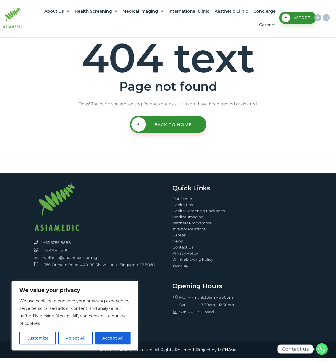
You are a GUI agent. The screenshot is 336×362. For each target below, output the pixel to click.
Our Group (182, 202)
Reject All (75, 338)
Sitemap (180, 269)
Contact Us (182, 251)
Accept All (112, 338)
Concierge (264, 12)
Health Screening (96, 12)
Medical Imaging (142, 12)
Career (179, 238)
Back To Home (161, 128)
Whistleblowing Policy (192, 263)
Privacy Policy (185, 257)
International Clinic (189, 12)
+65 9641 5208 (56, 253)
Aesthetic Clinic (231, 12)
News (177, 244)
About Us (56, 12)
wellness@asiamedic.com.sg (70, 261)
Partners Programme (192, 226)
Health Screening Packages (198, 214)
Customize (38, 338)
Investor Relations (188, 232)
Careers (267, 27)
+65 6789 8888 (57, 246)
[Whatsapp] (322, 349)
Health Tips (182, 208)
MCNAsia (227, 353)
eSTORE (296, 20)
